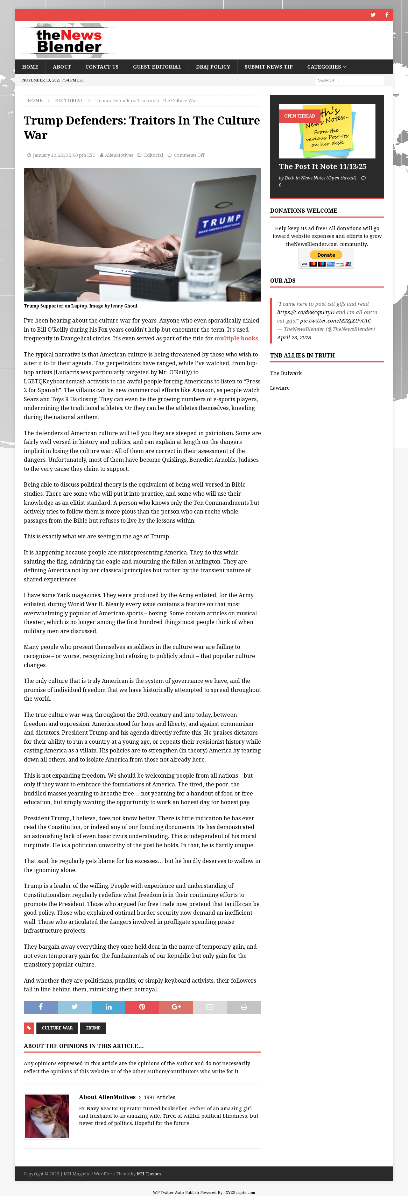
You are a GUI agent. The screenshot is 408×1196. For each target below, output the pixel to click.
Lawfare (280, 388)
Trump (92, 1028)
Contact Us (102, 67)
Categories (324, 67)
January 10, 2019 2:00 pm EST (64, 155)
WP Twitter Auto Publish (176, 1192)
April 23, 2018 (294, 337)
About (62, 67)
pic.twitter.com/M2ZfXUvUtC (335, 321)
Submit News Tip (269, 67)
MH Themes (149, 1174)
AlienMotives (119, 155)
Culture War (57, 1028)
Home (30, 67)
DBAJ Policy (213, 67)
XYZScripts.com (240, 1192)
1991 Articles (159, 1097)
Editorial (153, 155)
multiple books (236, 338)
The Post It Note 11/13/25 (322, 166)
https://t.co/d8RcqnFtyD (306, 312)
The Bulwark (286, 373)
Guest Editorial (157, 67)
